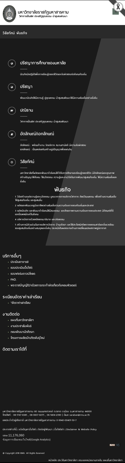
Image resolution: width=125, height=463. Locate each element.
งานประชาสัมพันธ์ (21, 325)
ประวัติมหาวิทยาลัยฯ (67, 460)
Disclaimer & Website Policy (81, 429)
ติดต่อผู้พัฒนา (45, 429)
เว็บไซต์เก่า (59, 429)
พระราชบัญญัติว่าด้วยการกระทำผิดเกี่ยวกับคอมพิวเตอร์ (44, 285)
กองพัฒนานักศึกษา (22, 331)
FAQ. (13, 279)
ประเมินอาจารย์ (19, 261)
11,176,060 (16, 435)
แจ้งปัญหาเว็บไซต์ (27, 429)
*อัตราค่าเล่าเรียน (20, 302)
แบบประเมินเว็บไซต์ (21, 267)
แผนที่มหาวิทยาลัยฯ (22, 319)
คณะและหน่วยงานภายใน (90, 460)
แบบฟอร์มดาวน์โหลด (23, 273)
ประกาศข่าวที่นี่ (10, 429)
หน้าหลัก (53, 460)
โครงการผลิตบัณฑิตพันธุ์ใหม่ (28, 337)
